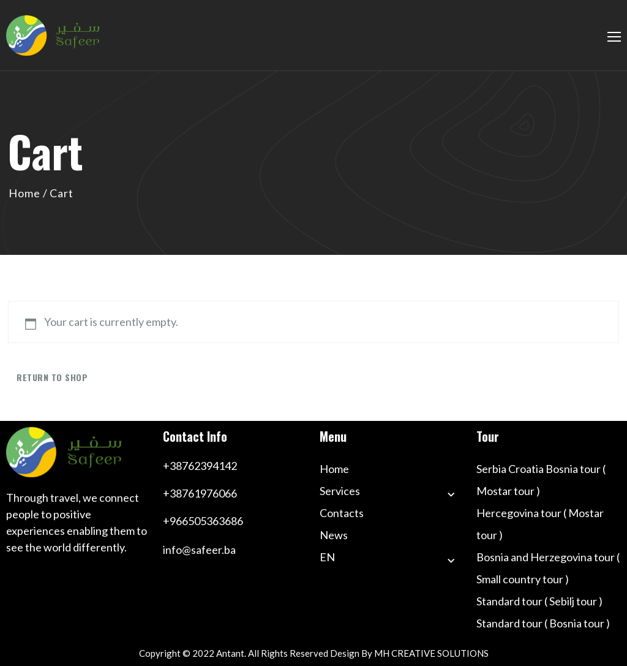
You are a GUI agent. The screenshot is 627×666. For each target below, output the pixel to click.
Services (340, 491)
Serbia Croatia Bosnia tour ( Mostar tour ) (541, 480)
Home (24, 193)
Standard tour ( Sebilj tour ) (539, 601)
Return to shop (52, 377)
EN (327, 557)
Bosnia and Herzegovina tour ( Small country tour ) (548, 568)
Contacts (342, 513)
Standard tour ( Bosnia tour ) (543, 623)
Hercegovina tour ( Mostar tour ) (540, 524)
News (334, 535)
